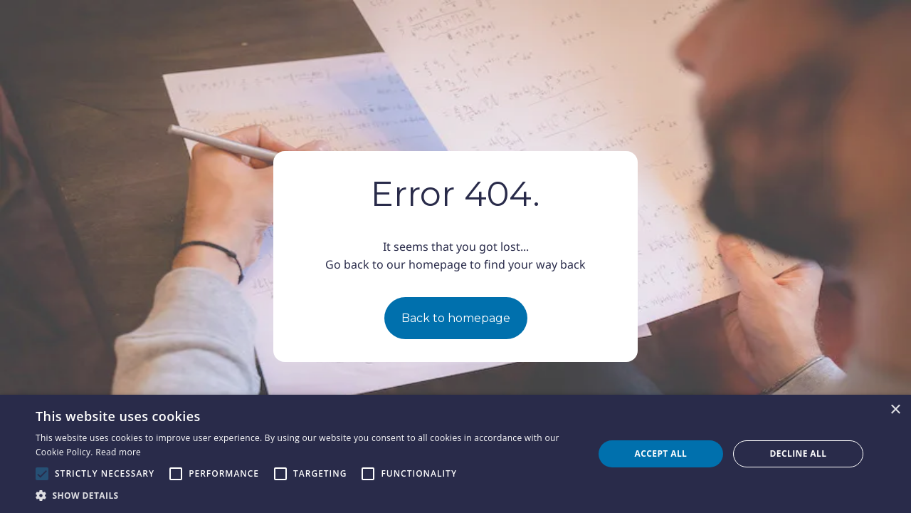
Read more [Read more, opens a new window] (118, 452)
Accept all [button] (661, 453)
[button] (306, 495)
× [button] (895, 410)
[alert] (455, 454)
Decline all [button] (798, 453)
